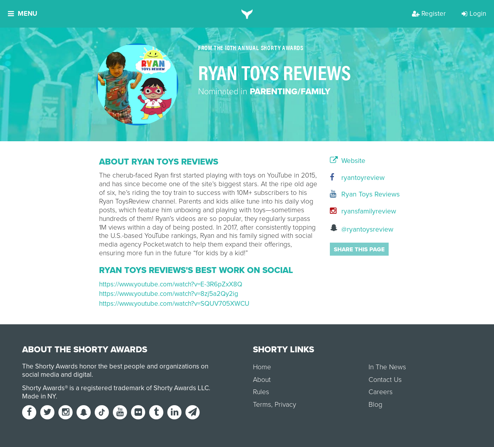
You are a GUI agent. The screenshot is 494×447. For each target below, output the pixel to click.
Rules (261, 392)
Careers (381, 392)
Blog (375, 404)
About (262, 380)
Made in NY (39, 396)
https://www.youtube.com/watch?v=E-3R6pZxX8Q (170, 284)
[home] (247, 14)
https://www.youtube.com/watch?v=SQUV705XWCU (174, 303)
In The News (387, 367)
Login (474, 13)
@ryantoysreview (361, 229)
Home (262, 367)
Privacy (285, 404)
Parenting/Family (290, 91)
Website (347, 161)
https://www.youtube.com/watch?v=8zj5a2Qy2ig (168, 294)
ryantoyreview (357, 178)
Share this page (359, 249)
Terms (262, 404)
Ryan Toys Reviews (362, 194)
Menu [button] (22, 13)
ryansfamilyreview (362, 211)
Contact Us (385, 380)
